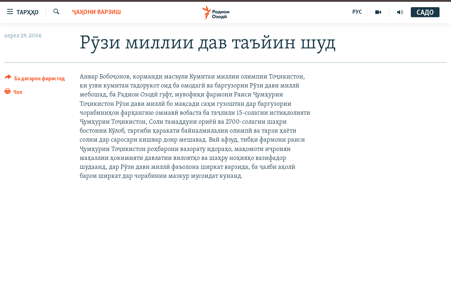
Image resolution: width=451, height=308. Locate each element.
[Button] (35, 79)
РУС (357, 12)
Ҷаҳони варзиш (96, 12)
